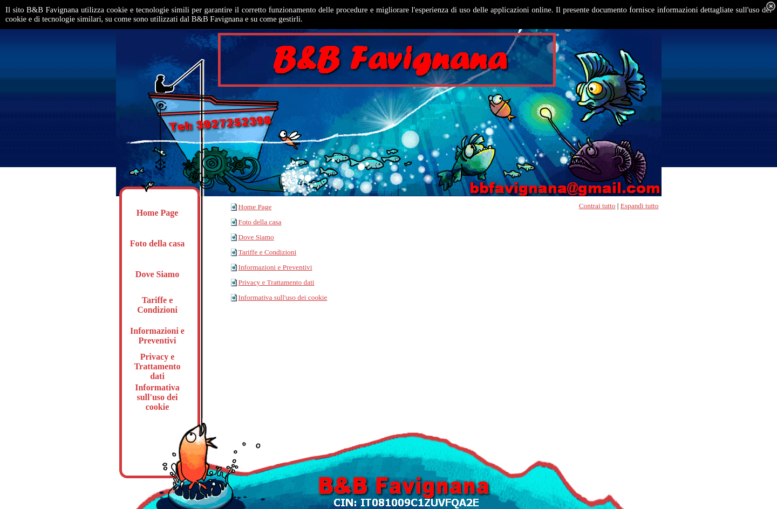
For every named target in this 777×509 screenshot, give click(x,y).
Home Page (255, 207)
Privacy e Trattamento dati (276, 282)
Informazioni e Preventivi (275, 267)
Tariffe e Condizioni (267, 252)
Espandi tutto (640, 206)
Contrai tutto (597, 206)
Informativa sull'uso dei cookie (283, 297)
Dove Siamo (256, 237)
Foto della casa (260, 222)
